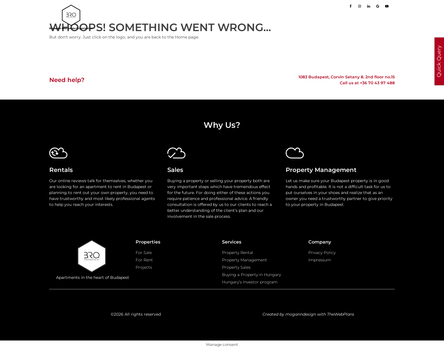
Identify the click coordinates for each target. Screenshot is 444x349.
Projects (144, 267)
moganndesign (300, 314)
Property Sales (236, 267)
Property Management (244, 259)
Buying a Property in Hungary (251, 274)
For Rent (144, 259)
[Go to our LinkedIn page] (368, 6)
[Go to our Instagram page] (359, 6)
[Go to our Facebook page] (350, 6)
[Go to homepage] (71, 15)
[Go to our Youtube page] (386, 6)
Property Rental (237, 252)
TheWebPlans (340, 314)
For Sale (144, 252)
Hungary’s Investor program (250, 282)
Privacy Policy (322, 252)
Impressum (319, 259)
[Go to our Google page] (377, 6)
